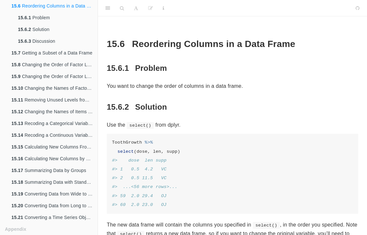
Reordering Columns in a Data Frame (54, 5)
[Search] (122, 8)
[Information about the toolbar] (163, 8)
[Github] (357, 8)
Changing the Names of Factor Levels (54, 88)
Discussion (36, 41)
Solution (33, 29)
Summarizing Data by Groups (48, 170)
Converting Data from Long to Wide (54, 205)
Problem (34, 17)
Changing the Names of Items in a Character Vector (54, 111)
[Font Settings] (136, 8)
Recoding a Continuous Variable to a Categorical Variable (54, 135)
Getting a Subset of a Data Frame (51, 52)
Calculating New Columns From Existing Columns (54, 146)
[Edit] (150, 8)
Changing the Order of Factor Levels (54, 64)
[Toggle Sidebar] (108, 8)
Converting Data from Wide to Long (54, 193)
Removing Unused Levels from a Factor (54, 99)
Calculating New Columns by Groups (54, 158)
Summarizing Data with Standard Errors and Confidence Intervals (54, 182)
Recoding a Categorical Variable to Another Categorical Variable (54, 123)
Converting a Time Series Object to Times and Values (54, 217)
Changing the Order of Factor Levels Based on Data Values (54, 76)
